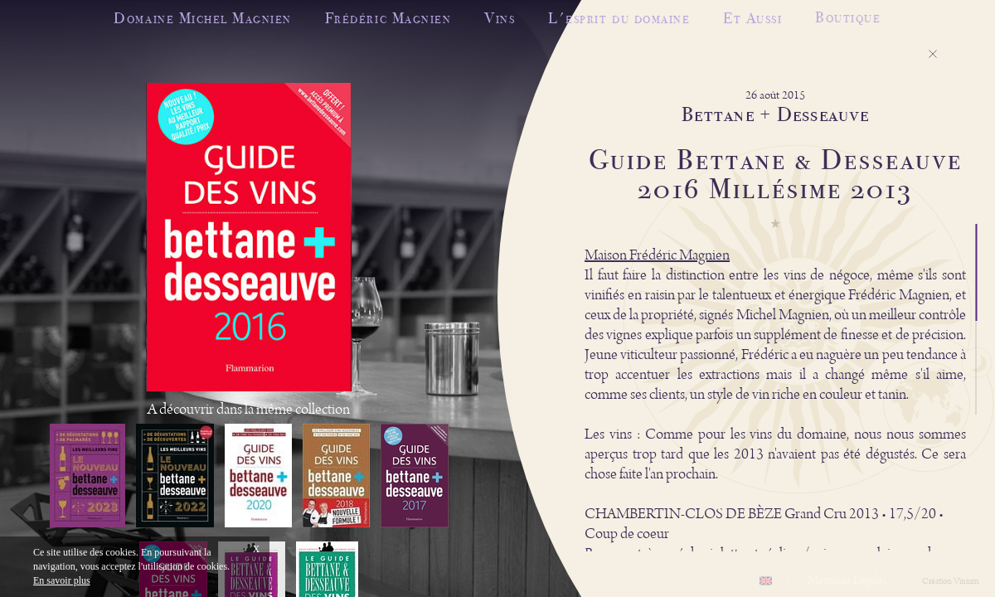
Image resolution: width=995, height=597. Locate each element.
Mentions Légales (847, 580)
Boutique (848, 13)
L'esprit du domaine (619, 17)
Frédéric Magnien (388, 17)
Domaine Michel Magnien (202, 17)
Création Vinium (950, 581)
